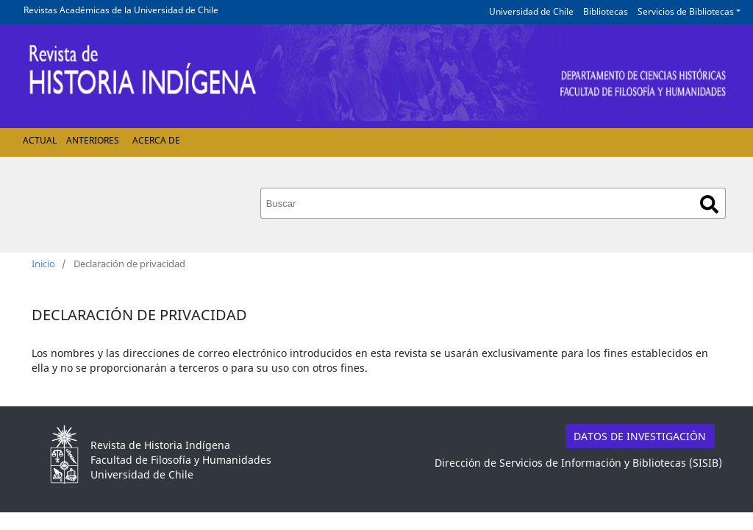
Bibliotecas (605, 11)
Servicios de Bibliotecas (686, 11)
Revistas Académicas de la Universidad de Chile (121, 10)
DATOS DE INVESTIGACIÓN (640, 436)
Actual (40, 140)
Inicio (43, 263)
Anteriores (92, 140)
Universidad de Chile (531, 11)
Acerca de (156, 140)
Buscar (709, 204)
